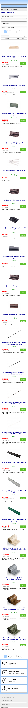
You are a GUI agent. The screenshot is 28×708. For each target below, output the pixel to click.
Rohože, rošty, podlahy (11, 9)
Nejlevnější (23, 36)
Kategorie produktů (9, 6)
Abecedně (14, 36)
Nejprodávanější (20, 38)
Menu (1, 2)
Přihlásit (19, 2)
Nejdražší (7, 38)
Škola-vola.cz (8, 2)
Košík (26, 2)
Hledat (23, 2)
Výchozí (5, 36)
